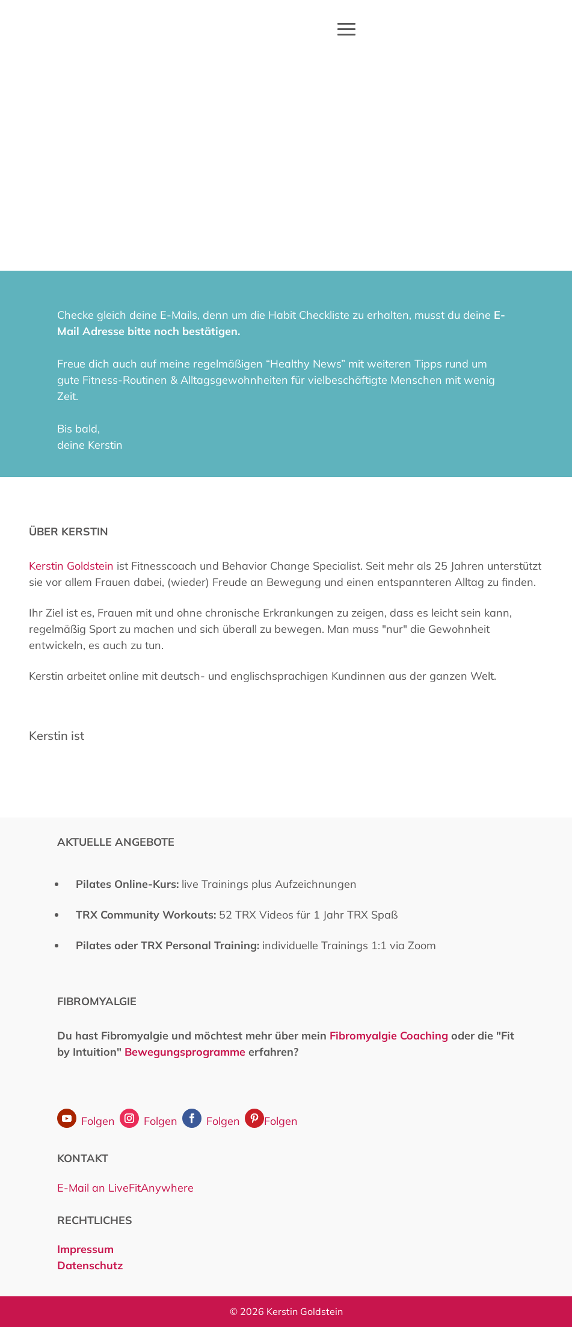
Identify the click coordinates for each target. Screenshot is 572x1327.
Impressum (87, 1249)
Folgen (98, 1121)
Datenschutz (90, 1265)
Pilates (93, 945)
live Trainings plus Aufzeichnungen (216, 884)
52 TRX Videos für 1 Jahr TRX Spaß (237, 915)
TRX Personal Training (199, 945)
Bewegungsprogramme (185, 1052)
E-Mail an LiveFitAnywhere (125, 1188)
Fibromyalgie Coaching (389, 1035)
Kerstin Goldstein (71, 566)
